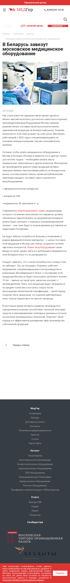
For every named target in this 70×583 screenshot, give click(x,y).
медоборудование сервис (31, 210)
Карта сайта (35, 443)
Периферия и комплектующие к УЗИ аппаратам (35, 490)
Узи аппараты (35, 455)
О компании (35, 413)
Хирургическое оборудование (35, 481)
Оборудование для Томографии (35, 477)
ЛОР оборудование (35, 473)
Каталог (35, 450)
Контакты (35, 426)
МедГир (35, 408)
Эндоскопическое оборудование (35, 468)
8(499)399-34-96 (55, 10)
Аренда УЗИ (35, 502)
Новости (35, 435)
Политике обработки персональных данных (23, 580)
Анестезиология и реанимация (35, 460)
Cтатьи (35, 439)
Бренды (35, 417)
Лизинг (35, 510)
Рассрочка (35, 515)
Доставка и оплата (35, 422)
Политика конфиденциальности (35, 430)
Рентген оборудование (35, 485)
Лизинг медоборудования (41, 247)
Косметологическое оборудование (35, 464)
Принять (60, 573)
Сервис (35, 506)
